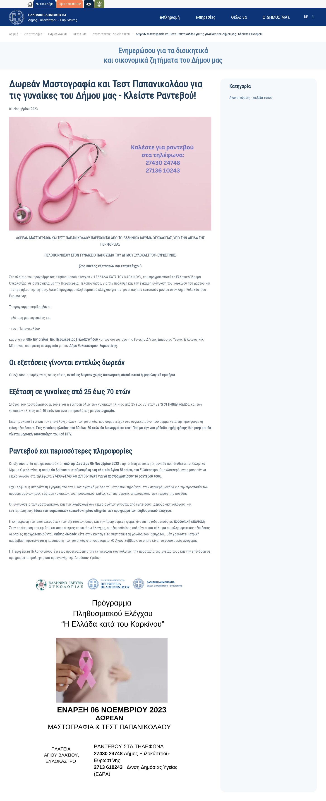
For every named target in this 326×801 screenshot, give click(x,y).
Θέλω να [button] (239, 17)
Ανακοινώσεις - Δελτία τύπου (251, 97)
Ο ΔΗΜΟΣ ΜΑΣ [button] (276, 17)
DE (306, 17)
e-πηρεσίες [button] (205, 17)
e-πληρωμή (170, 17)
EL (313, 17)
